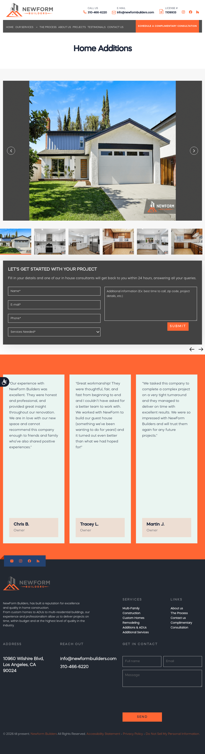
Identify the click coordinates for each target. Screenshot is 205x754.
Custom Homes (133, 618)
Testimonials (96, 27)
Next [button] (194, 151)
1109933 (170, 12)
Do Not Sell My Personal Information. (173, 734)
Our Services (24, 27)
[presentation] (135, 330)
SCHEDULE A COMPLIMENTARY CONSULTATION (167, 26)
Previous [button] (11, 151)
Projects (79, 27)
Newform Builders (44, 734)
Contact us (115, 27)
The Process (47, 27)
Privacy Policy (133, 734)
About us (64, 27)
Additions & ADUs (135, 627)
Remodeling (131, 623)
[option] (102, 151)
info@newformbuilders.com (135, 12)
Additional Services (136, 632)
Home (10, 27)
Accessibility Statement (103, 734)
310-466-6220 (97, 12)
